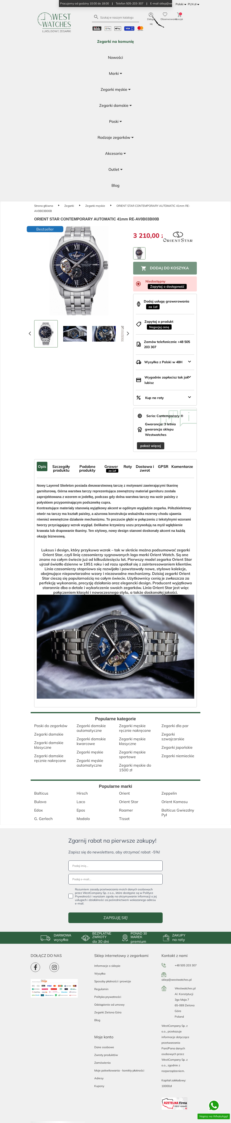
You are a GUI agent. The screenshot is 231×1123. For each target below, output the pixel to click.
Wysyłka (99, 973)
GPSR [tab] (163, 466)
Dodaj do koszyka (165, 268)
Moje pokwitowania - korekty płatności (119, 1070)
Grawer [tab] (111, 468)
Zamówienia (102, 1062)
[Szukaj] (115, 17)
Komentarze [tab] (182, 466)
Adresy (98, 1078)
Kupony (99, 1086)
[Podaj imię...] (115, 865)
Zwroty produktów (106, 1055)
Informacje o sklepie (107, 966)
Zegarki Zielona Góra (107, 1012)
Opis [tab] (42, 466)
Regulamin (101, 989)
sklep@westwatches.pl (176, 979)
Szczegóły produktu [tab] (61, 468)
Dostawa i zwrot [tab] (145, 468)
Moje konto (103, 1037)
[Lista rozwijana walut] (194, 4)
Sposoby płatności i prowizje (112, 981)
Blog (97, 1020)
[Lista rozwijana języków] (182, 4)
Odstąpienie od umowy (109, 1004)
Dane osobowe (104, 1047)
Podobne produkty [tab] (87, 468)
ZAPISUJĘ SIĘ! (115, 917)
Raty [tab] (128, 466)
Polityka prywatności (107, 997)
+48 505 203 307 (186, 965)
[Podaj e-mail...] (115, 879)
